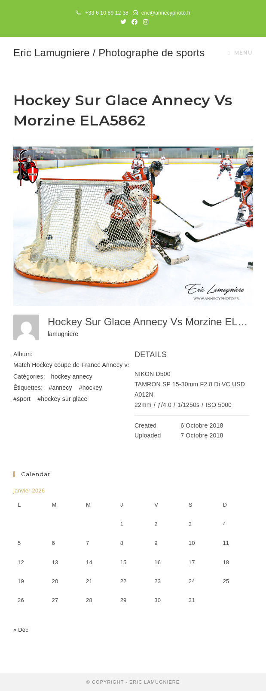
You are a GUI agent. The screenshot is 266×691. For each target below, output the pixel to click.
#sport (22, 398)
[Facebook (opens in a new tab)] (134, 22)
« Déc (20, 630)
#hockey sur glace (62, 398)
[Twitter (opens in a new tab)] (123, 22)
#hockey (90, 387)
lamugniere (63, 333)
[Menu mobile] (240, 53)
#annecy (60, 387)
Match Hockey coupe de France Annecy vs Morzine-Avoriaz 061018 (106, 364)
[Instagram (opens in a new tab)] (144, 22)
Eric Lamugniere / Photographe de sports (109, 52)
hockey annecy (71, 376)
